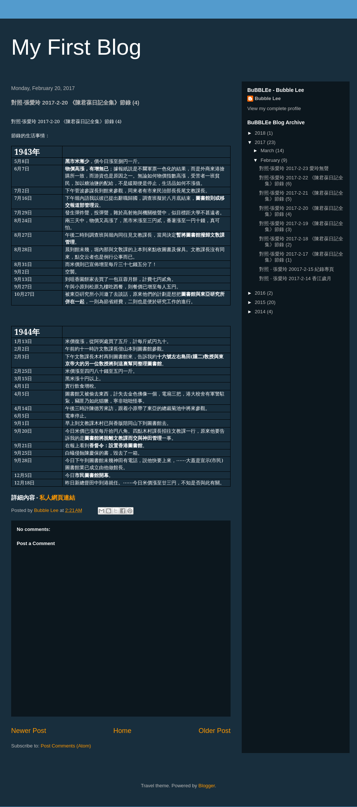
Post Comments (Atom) (66, 746)
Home (122, 730)
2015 (261, 302)
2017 (261, 142)
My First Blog (76, 47)
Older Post (215, 730)
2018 (261, 133)
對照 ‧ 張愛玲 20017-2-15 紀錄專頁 (296, 269)
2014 (261, 311)
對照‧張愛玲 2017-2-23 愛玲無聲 (294, 168)
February (271, 160)
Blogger (207, 785)
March (268, 150)
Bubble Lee (268, 98)
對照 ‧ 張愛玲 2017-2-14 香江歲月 (295, 278)
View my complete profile (274, 108)
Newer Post (28, 730)
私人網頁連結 (57, 497)
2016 (261, 293)
